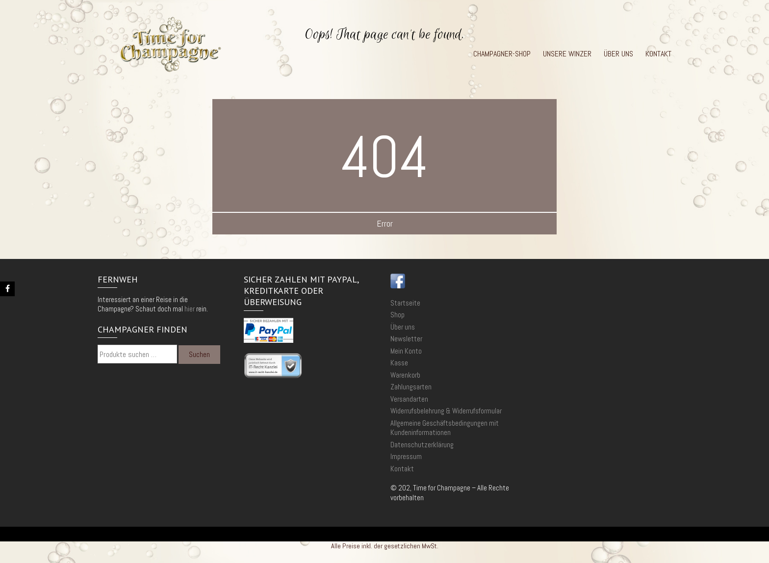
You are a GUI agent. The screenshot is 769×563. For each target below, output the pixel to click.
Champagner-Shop (502, 54)
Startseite (405, 302)
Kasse (399, 362)
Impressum (406, 456)
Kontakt (658, 54)
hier (189, 308)
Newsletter (406, 338)
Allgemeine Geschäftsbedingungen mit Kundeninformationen (444, 427)
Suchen (199, 354)
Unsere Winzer (567, 54)
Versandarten (409, 399)
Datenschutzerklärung (422, 444)
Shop (397, 314)
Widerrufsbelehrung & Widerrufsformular (446, 410)
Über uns (618, 54)
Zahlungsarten (411, 386)
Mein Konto (406, 351)
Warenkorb (405, 375)
